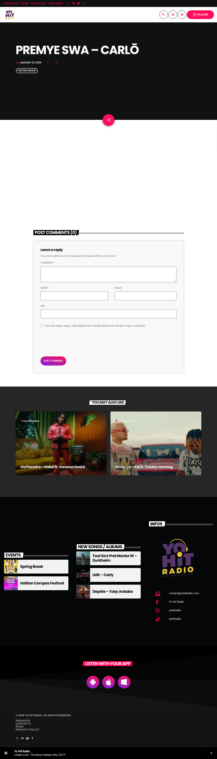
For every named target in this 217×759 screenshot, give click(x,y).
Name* (45, 288)
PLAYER (200, 15)
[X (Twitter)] (68, 3)
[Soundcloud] (73, 3)
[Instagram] (78, 3)
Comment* (47, 262)
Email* (118, 288)
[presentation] (71, 340)
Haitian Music (27, 70)
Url (43, 306)
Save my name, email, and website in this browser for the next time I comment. (95, 326)
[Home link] (10, 15)
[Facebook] (83, 3)
